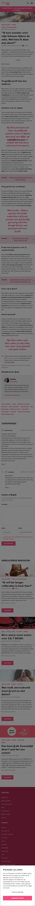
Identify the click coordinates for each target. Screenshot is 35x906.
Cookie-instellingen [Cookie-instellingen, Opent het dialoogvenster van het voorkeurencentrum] (18, 892)
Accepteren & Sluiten (17, 898)
